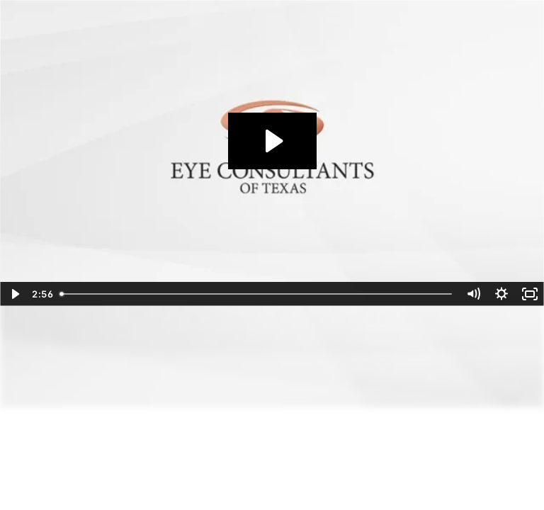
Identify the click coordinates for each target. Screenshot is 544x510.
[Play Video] (14, 294)
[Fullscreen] (530, 294)
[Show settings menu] (501, 294)
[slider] (257, 294)
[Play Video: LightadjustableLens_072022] (272, 141)
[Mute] (473, 294)
